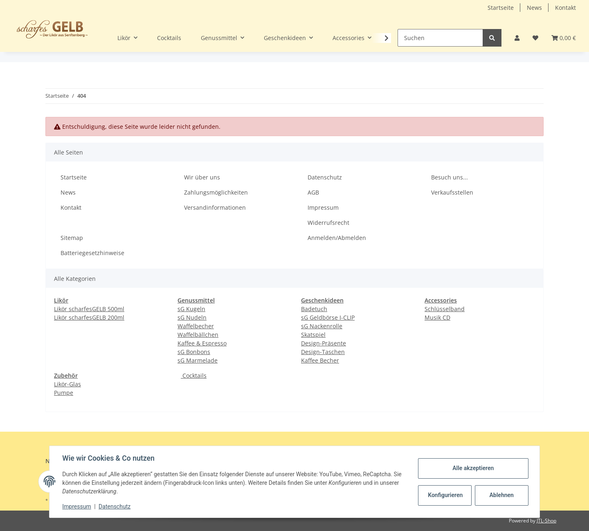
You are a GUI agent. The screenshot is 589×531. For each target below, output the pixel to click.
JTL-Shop (546, 520)
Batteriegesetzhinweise (92, 253)
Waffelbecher (196, 326)
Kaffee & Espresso (202, 343)
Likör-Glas (67, 384)
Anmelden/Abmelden (337, 238)
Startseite (501, 7)
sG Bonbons (194, 352)
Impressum (323, 207)
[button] (517, 38)
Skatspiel (313, 334)
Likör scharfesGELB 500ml (89, 309)
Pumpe (63, 393)
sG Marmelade (198, 360)
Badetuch (314, 309)
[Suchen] (440, 38)
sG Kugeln (191, 309)
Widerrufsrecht (328, 222)
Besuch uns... (449, 177)
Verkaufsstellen (452, 192)
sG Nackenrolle (321, 326)
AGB (313, 192)
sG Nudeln (192, 317)
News (534, 7)
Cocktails (194, 375)
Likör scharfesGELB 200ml (89, 317)
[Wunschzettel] (535, 38)
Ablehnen (501, 495)
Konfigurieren (445, 495)
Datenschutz (325, 177)
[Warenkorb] (563, 38)
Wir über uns (202, 177)
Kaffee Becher (320, 360)
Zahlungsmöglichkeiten (216, 192)
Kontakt (565, 7)
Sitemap (72, 238)
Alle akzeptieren (472, 468)
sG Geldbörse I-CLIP (328, 317)
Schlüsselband (445, 309)
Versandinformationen (215, 207)
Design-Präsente (323, 343)
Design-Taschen (323, 352)
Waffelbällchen (198, 334)
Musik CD (437, 317)
